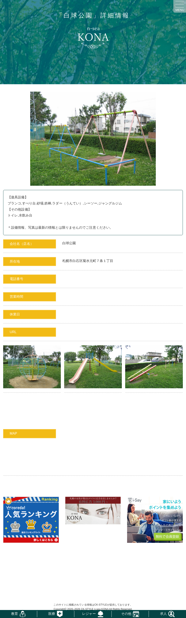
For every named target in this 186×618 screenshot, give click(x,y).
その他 (126, 613)
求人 (163, 613)
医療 (51, 613)
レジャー (89, 613)
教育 (14, 613)
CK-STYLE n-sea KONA (95, 609)
